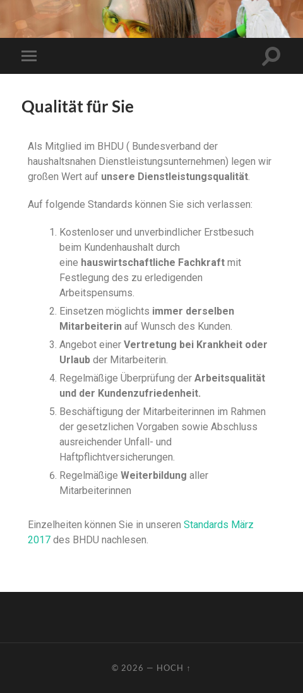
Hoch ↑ (174, 668)
